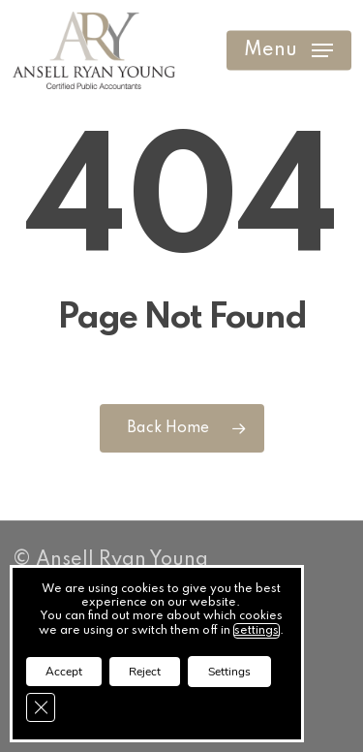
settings (256, 631)
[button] (288, 50)
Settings (229, 671)
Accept (63, 671)
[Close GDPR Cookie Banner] (40, 707)
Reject (145, 671)
